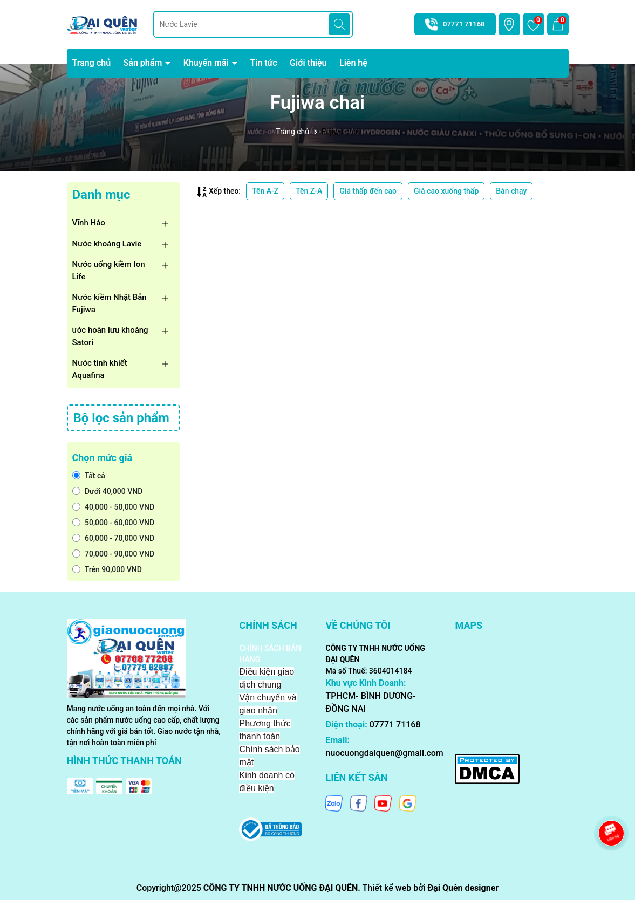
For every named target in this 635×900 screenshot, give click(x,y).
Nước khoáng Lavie (107, 244)
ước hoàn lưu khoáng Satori (110, 336)
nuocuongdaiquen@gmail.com (384, 753)
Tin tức (263, 63)
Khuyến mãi (207, 63)
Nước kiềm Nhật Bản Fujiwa (109, 303)
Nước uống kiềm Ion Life (108, 270)
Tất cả (88, 475)
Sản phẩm (144, 63)
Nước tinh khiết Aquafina (99, 369)
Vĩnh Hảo (88, 223)
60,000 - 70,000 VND (113, 538)
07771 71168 (464, 24)
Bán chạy (511, 191)
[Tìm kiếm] (339, 24)
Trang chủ (91, 63)
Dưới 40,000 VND (107, 491)
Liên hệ (353, 63)
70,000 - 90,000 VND (113, 553)
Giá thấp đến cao (368, 191)
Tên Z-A (309, 191)
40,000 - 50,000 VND (113, 507)
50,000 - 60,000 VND (113, 522)
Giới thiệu (308, 63)
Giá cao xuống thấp (446, 191)
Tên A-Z (265, 191)
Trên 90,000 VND (107, 569)
